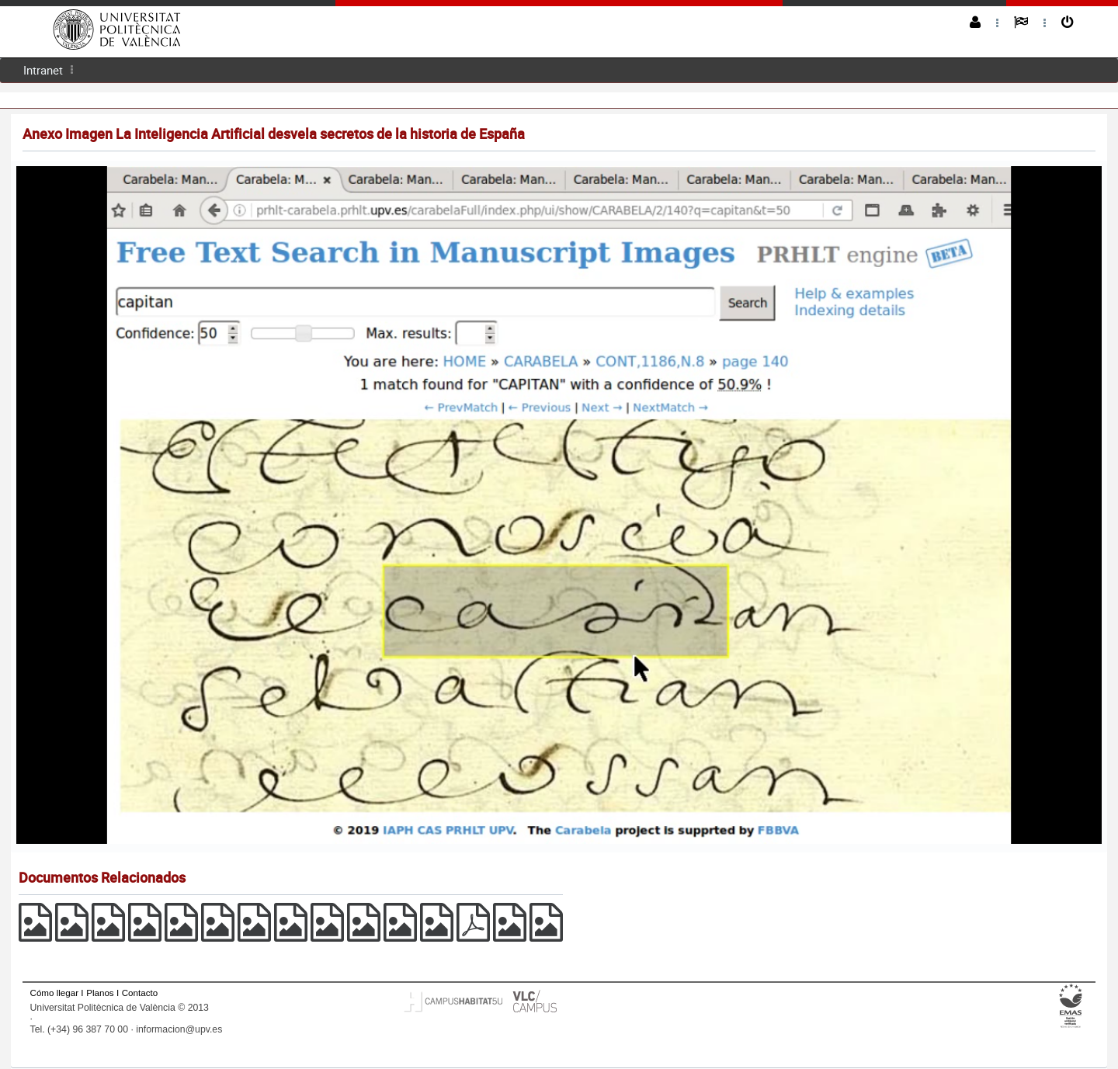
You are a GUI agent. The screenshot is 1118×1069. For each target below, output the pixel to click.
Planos (100, 992)
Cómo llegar (54, 992)
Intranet (43, 70)
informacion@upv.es (179, 1029)
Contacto (140, 992)
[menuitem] (43, 70)
